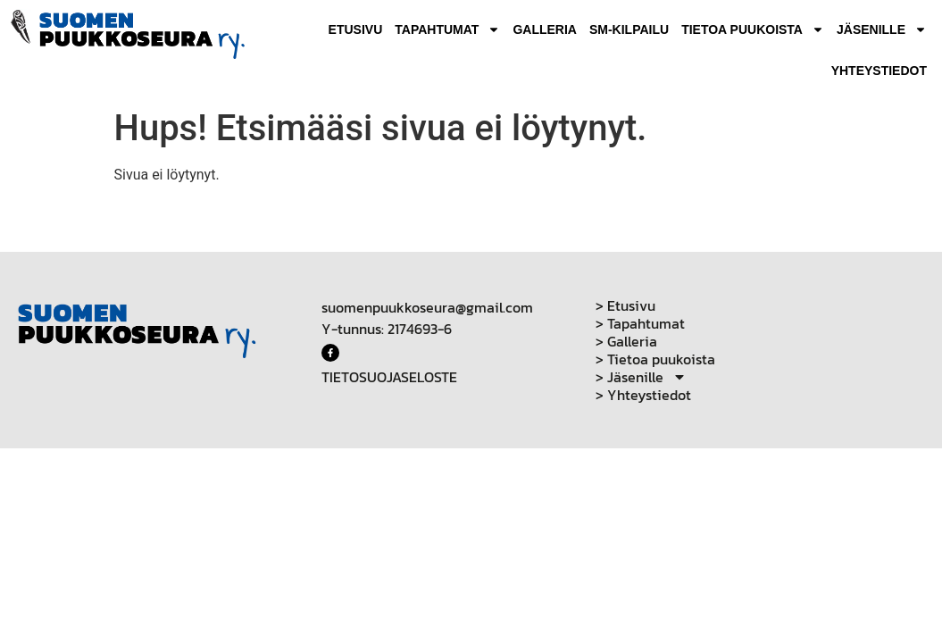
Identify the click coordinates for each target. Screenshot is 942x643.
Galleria (545, 29)
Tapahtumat (447, 29)
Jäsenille (882, 29)
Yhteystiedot (879, 70)
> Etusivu (625, 305)
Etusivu (356, 29)
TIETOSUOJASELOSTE (389, 377)
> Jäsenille (641, 377)
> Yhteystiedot (643, 395)
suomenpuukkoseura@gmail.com (427, 307)
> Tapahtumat (640, 323)
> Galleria (626, 341)
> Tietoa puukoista (655, 359)
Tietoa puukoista (752, 29)
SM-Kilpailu (629, 29)
